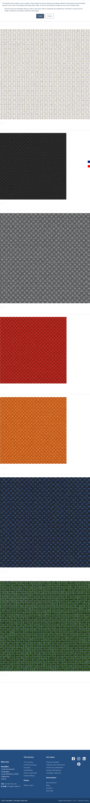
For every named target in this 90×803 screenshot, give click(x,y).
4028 (3, 387)
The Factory (28, 762)
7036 (3, 675)
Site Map (49, 791)
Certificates (28, 770)
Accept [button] (40, 16)
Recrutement (51, 783)
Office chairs (29, 785)
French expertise (30, 773)
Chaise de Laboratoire (54, 767)
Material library (29, 776)
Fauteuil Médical (52, 762)
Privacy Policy (83, 800)
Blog (48, 785)
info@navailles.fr (14, 786)
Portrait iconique (30, 765)
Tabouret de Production (55, 765)
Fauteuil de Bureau (53, 770)
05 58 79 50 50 (10, 784)
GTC (74, 800)
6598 (3, 571)
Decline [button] (49, 16)
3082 (3, 467)
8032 (3, 307)
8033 (3, 203)
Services (27, 767)
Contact (49, 788)
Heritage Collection (53, 773)
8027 (3, 123)
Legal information (64, 800)
